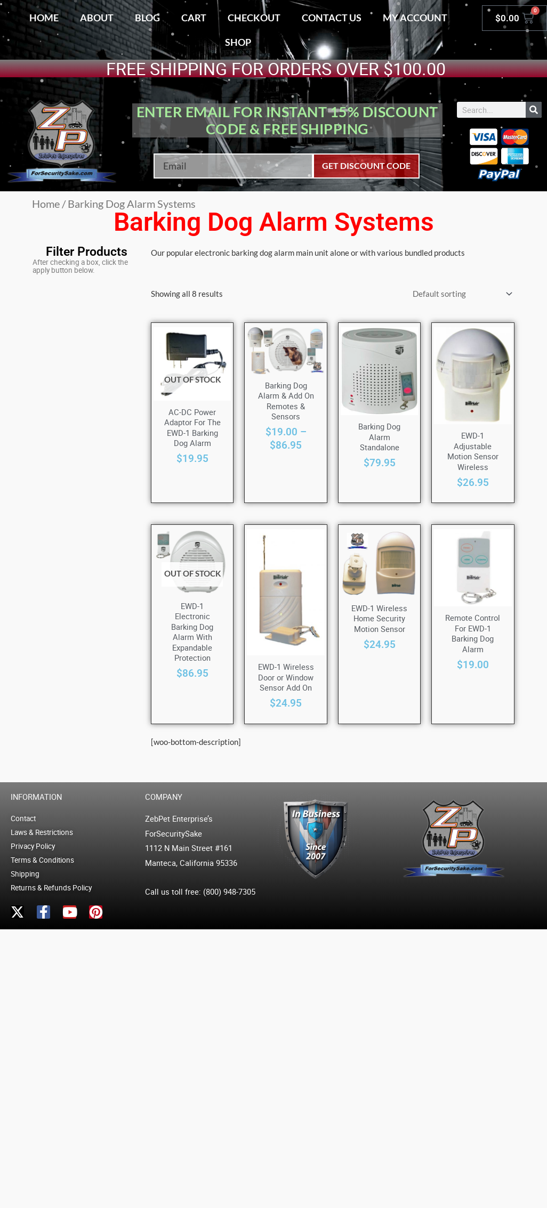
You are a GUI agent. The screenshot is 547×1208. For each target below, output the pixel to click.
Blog (147, 17)
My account (415, 17)
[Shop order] (460, 294)
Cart (193, 17)
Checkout (254, 17)
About (97, 17)
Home (44, 17)
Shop (238, 42)
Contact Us (331, 17)
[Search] (534, 110)
